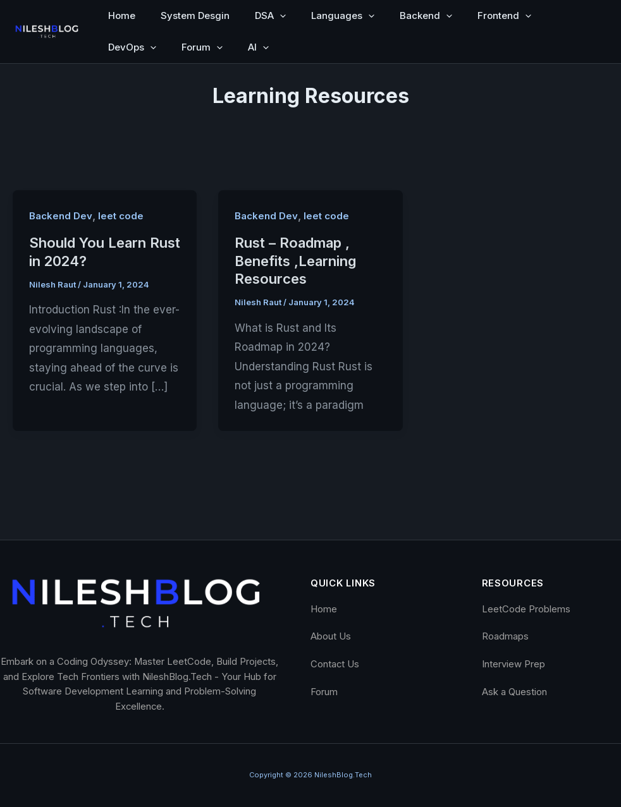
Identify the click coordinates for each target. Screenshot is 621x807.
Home (121, 15)
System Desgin (195, 15)
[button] (280, 16)
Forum (202, 47)
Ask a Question (514, 692)
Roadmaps (505, 636)
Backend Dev (60, 216)
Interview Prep (513, 664)
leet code (121, 216)
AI (258, 47)
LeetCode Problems (526, 609)
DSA (270, 16)
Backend (426, 16)
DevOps (132, 47)
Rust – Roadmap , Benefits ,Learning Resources (295, 260)
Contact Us (334, 664)
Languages (342, 16)
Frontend (504, 16)
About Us (330, 636)
